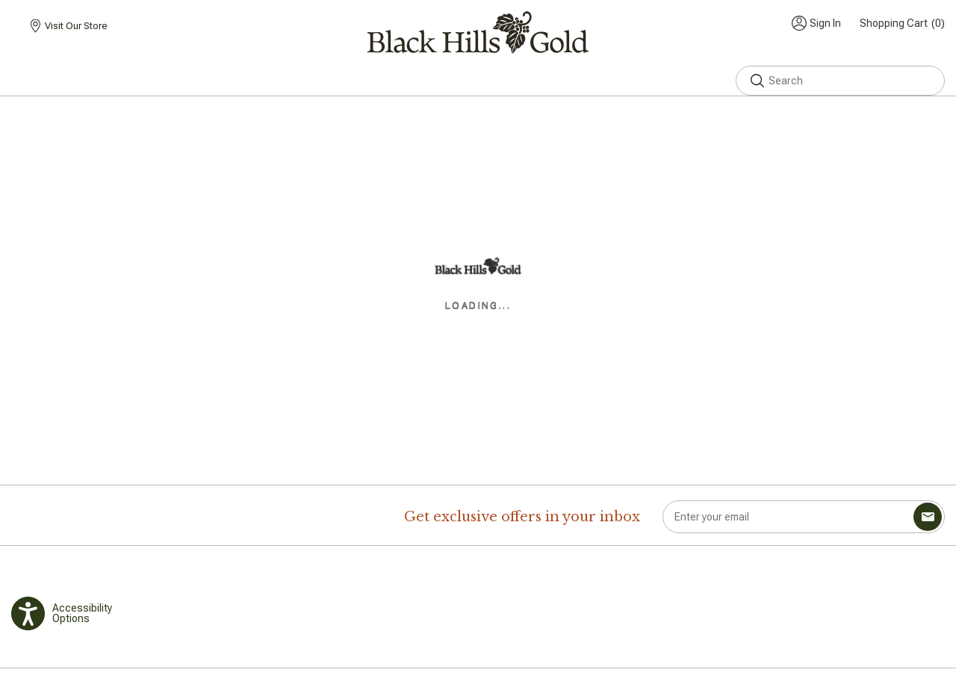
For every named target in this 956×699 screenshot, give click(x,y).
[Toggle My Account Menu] (817, 23)
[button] (757, 80)
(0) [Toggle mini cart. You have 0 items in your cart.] (902, 23)
